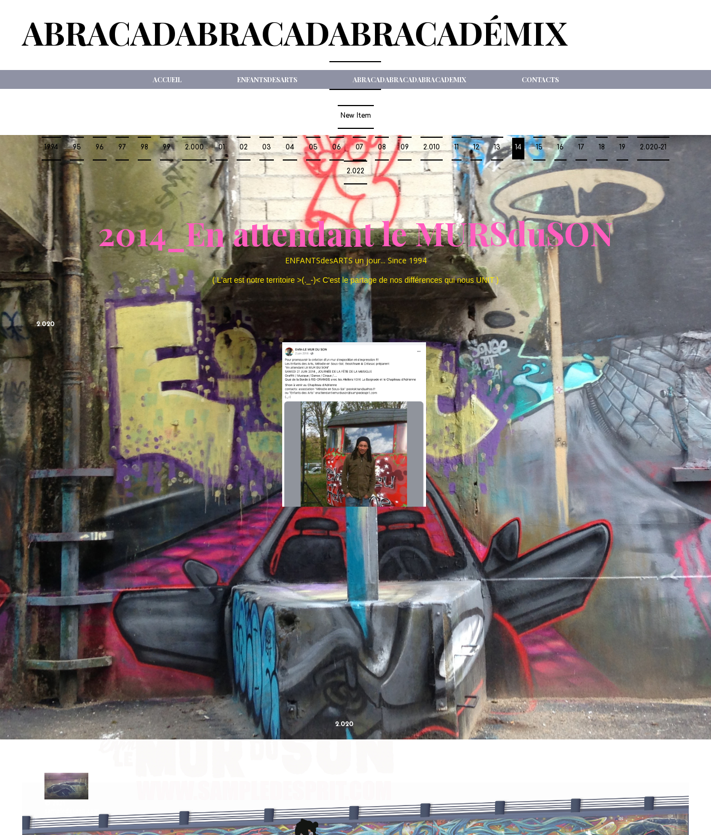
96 (100, 147)
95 (77, 147)
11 (456, 147)
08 (382, 147)
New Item (356, 115)
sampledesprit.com (71, 811)
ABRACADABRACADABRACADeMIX (409, 79)
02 (243, 147)
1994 (51, 147)
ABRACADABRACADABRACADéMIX (294, 32)
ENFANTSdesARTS (267, 79)
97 (122, 147)
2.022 (355, 171)
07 (359, 147)
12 (476, 147)
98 (144, 147)
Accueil (167, 79)
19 (622, 147)
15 (539, 147)
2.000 (194, 147)
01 (221, 147)
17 (581, 147)
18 (602, 147)
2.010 (431, 147)
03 (266, 147)
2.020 (45, 324)
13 (497, 147)
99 (167, 147)
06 (336, 147)
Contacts (540, 79)
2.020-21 (653, 147)
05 (313, 147)
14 (518, 147)
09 (404, 147)
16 (560, 147)
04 (290, 147)
